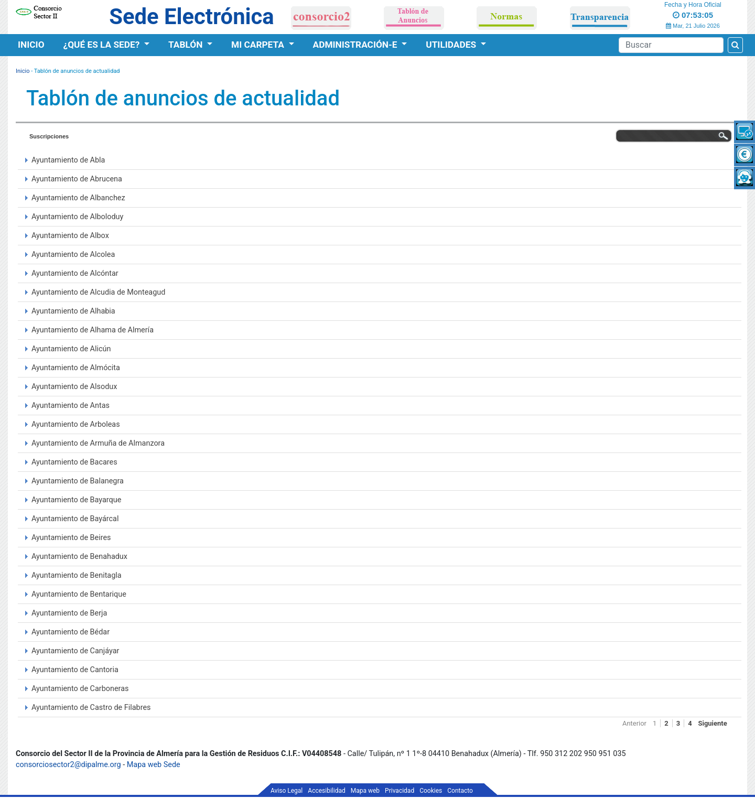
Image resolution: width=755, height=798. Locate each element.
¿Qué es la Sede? (102, 44)
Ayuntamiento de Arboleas (75, 424)
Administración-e (356, 44)
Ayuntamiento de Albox (70, 235)
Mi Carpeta (258, 44)
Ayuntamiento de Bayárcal (74, 518)
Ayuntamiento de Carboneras (79, 688)
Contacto (460, 791)
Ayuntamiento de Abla (68, 160)
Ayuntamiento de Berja (69, 613)
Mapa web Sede (153, 764)
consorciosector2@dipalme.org (68, 764)
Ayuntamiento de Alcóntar (74, 273)
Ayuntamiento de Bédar (70, 632)
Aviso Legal (287, 791)
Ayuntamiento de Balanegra (77, 481)
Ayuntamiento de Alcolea (73, 254)
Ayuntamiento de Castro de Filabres (90, 707)
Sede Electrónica (191, 16)
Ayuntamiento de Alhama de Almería (92, 330)
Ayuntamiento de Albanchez (78, 197)
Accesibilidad (326, 791)
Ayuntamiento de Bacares (74, 462)
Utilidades (452, 44)
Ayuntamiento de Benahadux (79, 556)
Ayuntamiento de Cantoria (74, 669)
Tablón (186, 44)
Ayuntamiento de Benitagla (76, 575)
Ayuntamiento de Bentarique (78, 594)
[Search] (671, 45)
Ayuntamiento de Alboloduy (77, 216)
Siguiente (712, 723)
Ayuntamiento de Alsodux (74, 386)
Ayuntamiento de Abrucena (76, 179)
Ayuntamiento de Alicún (71, 348)
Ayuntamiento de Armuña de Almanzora (98, 443)
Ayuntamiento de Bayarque (76, 499)
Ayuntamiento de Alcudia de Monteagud (98, 292)
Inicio (31, 44)
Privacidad (399, 791)
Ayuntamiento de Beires (71, 537)
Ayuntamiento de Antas (70, 405)
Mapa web (365, 791)
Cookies (430, 791)
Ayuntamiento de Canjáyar (75, 650)
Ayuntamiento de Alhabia (73, 311)
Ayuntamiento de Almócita (75, 367)
